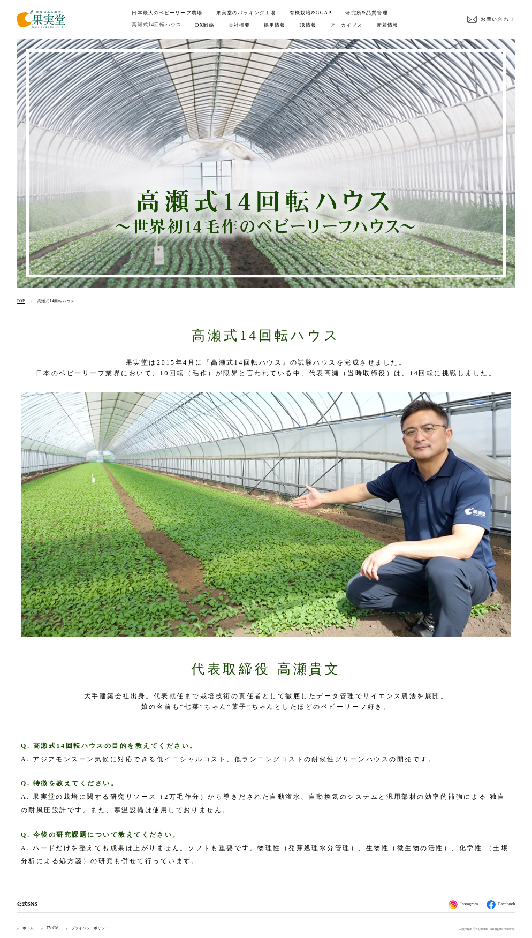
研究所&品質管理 (366, 13)
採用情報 (274, 25)
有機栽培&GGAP (311, 13)
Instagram (463, 904)
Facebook (501, 904)
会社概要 (239, 25)
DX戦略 (205, 25)
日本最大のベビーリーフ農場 (167, 13)
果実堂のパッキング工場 (246, 13)
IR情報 (307, 25)
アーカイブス (346, 25)
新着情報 (387, 25)
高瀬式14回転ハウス (156, 24)
